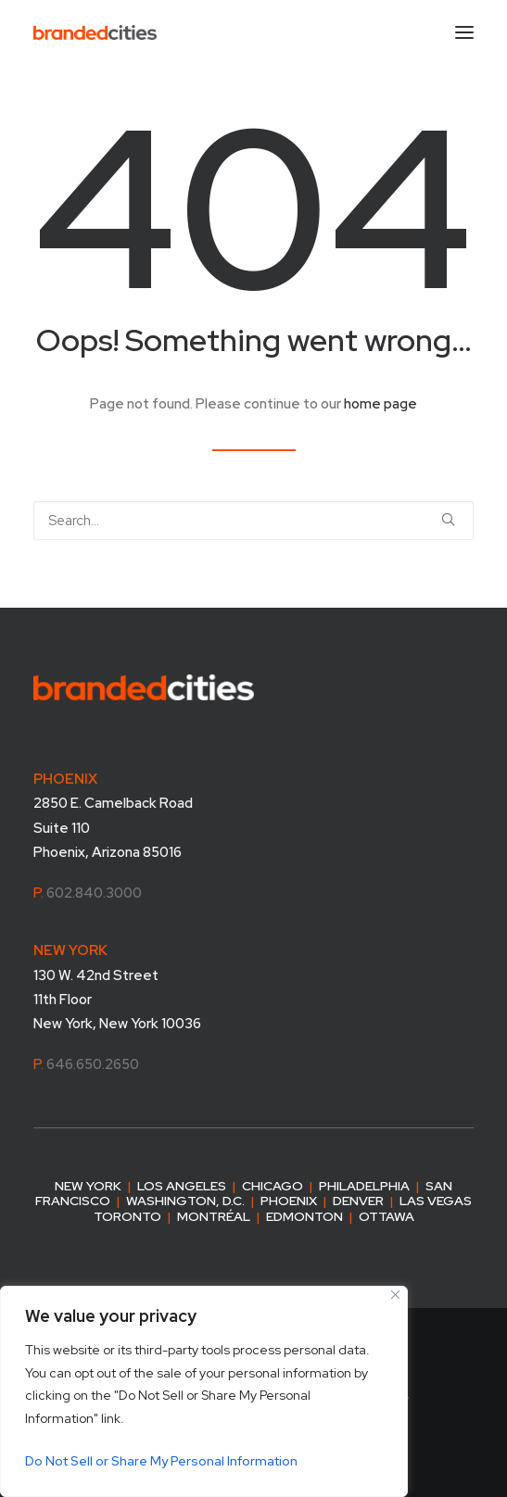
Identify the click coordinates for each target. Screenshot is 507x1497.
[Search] (253, 520)
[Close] (395, 1294)
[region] (204, 1391)
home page (380, 404)
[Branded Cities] (95, 32)
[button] (448, 519)
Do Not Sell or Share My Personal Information (161, 1461)
